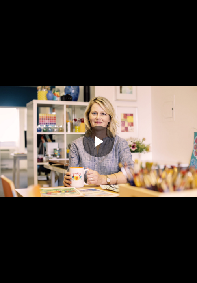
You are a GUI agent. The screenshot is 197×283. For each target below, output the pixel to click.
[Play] (98, 141)
